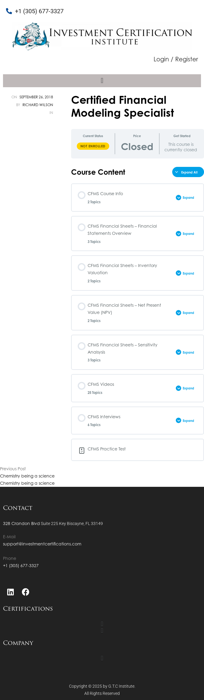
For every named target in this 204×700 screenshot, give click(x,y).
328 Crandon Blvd (21, 523)
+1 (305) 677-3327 (21, 565)
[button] (102, 80)
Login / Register (176, 59)
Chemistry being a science (27, 475)
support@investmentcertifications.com (42, 543)
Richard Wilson (37, 105)
